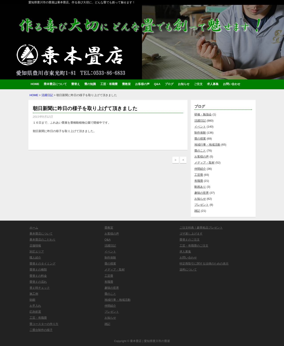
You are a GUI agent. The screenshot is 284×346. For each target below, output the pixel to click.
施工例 (34, 293)
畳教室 (126, 84)
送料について (188, 269)
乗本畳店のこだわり (42, 239)
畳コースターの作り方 (44, 324)
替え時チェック (40, 287)
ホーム (34, 227)
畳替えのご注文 (189, 239)
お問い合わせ (231, 84)
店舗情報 (35, 245)
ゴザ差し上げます (191, 233)
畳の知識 (90, 84)
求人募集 (213, 84)
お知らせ (183, 84)
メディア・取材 (204, 162)
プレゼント (201, 204)
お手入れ (35, 305)
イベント (200, 126)
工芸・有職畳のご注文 (193, 245)
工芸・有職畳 (109, 84)
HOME (35, 84)
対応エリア (37, 251)
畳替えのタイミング (42, 263)
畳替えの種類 (38, 269)
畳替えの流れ (38, 281)
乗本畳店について (55, 84)
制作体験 (200, 132)
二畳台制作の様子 (41, 330)
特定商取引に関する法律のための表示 (204, 263)
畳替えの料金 (38, 275)
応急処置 (35, 311)
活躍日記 (47, 95)
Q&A (157, 84)
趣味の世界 (201, 192)
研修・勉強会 (203, 114)
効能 (32, 299)
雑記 (197, 210)
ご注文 (198, 84)
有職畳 (198, 180)
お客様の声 (142, 84)
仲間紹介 (200, 168)
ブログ (169, 84)
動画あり (200, 186)
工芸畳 (198, 174)
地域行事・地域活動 (207, 144)
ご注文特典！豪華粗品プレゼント (201, 227)
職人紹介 (35, 257)
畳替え (75, 84)
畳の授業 (200, 138)
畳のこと (200, 150)
